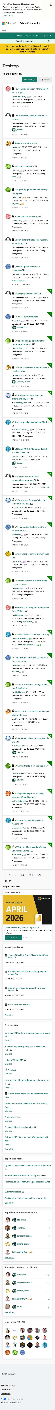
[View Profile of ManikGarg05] (20, 801)
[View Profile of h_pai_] (17, 274)
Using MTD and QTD (14, 1060)
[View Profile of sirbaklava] (18, 692)
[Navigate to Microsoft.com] (9, 23)
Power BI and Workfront (19, 1004)
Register (19, 35)
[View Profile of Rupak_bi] (20, 463)
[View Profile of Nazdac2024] (19, 96)
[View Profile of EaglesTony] (19, 588)
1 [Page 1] (9, 875)
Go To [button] (46, 35)
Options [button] (44, 79)
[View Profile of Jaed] (47, 487)
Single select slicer (13, 1117)
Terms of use (6, 1389)
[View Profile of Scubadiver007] (20, 429)
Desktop (8, 1040)
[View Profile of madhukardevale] (18, 280)
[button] (29, 79)
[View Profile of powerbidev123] (20, 638)
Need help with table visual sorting (33, 634)
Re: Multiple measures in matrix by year (23, 1175)
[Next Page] (15, 881)
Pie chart (12, 1070)
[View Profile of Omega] (17, 665)
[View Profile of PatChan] (15, 671)
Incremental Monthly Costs (27, 216)
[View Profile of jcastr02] (17, 561)
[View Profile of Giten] (16, 147)
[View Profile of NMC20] (17, 220)
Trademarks (5, 1394)
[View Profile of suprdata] (18, 375)
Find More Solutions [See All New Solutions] (9, 1149)
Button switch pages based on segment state (28, 1093)
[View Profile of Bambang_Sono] (20, 402)
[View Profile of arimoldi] (17, 854)
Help (37, 35)
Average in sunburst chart (26, 143)
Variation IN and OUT (25, 166)
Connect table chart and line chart (32, 765)
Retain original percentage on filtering (31, 422)
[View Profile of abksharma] (18, 615)
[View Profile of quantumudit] (21, 327)
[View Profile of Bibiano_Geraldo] (23, 381)
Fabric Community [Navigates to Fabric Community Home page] (30, 23)
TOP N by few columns (27, 316)
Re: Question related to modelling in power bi (25, 1198)
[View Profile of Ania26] (17, 320)
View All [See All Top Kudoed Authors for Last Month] (9, 1312)
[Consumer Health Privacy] (27, 1402)
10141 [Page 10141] (8, 881)
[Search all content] (33, 41)
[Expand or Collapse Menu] (4, 29)
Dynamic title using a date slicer (19, 1127)
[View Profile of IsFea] (16, 456)
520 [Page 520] (23, 875)
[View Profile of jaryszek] (17, 197)
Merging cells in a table (28, 293)
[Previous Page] (5, 875)
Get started (30, 51)
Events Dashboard (13, 1191)
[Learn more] (13, 937)
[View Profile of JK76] (16, 719)
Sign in (28, 35)
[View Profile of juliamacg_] (18, 348)
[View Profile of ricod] (16, 170)
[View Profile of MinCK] (17, 773)
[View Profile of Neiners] (17, 534)
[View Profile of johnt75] (19, 129)
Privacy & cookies (8, 1385)
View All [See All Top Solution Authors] (9, 1257)
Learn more (8, 15)
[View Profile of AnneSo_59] (19, 828)
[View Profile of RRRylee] (17, 745)
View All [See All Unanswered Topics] (9, 1015)
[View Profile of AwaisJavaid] (19, 507)
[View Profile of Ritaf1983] (20, 752)
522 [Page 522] (39, 875)
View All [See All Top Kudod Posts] (9, 1202)
